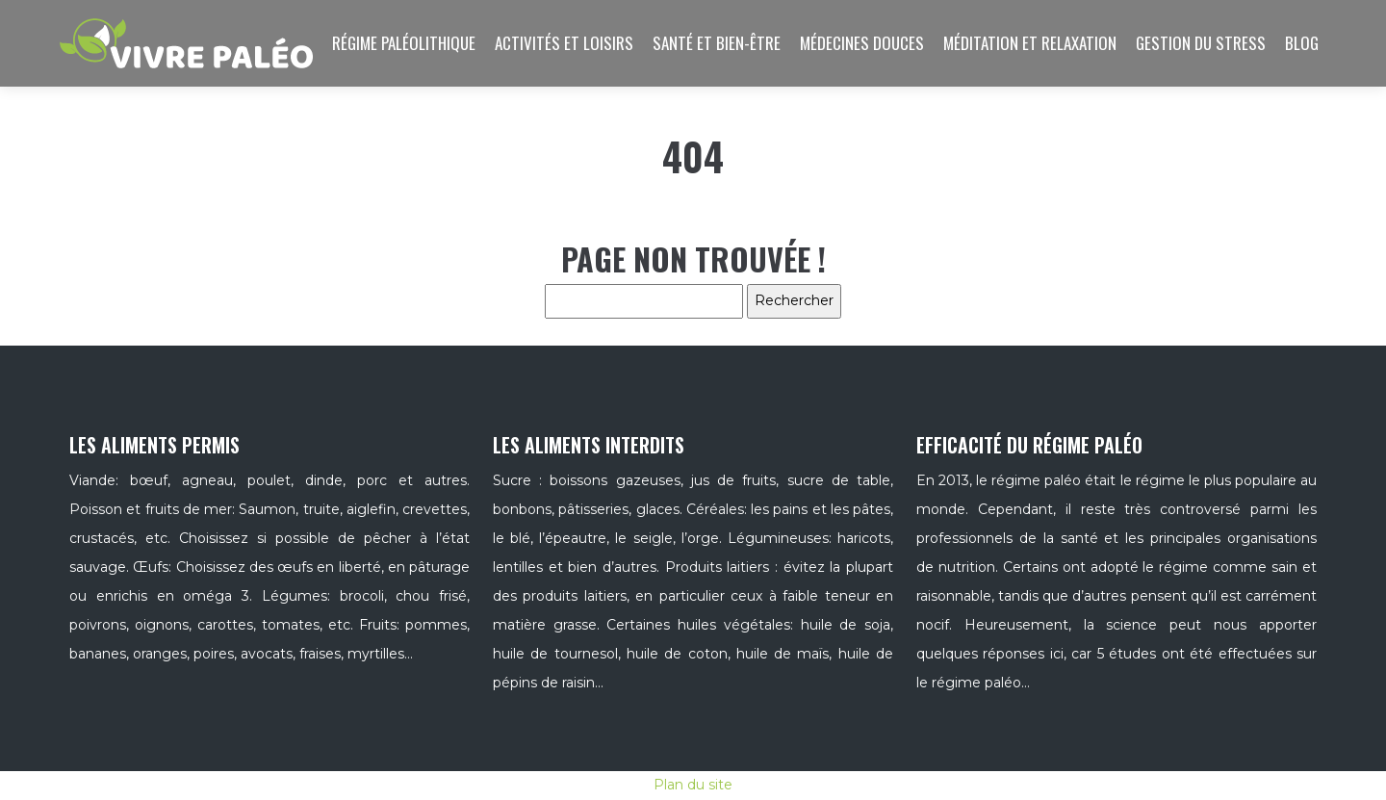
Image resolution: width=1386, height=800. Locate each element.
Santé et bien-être (717, 43)
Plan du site (693, 784)
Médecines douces (862, 43)
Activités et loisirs (564, 43)
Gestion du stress (1201, 43)
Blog (1302, 43)
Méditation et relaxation (1029, 43)
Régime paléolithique (403, 43)
